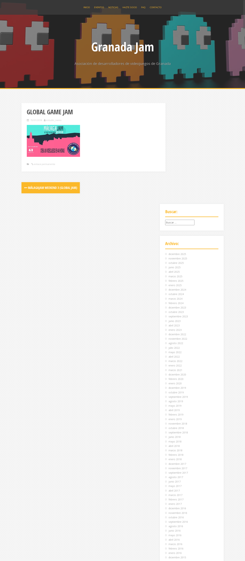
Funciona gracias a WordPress (38, 553)
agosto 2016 (176, 425)
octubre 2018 (176, 327)
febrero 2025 (176, 180)
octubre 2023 (176, 211)
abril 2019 (174, 309)
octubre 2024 (176, 193)
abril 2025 (174, 171)
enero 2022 (175, 265)
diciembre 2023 (177, 206)
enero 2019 (175, 318)
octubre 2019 (176, 291)
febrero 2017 (176, 398)
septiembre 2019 (178, 296)
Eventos (99, 7)
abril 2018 (174, 345)
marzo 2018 (175, 349)
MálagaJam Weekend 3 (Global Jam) (50, 188)
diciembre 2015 (177, 456)
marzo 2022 (175, 260)
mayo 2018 (175, 340)
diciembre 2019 (177, 287)
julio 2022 (174, 247)
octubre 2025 (176, 162)
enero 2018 (175, 358)
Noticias (113, 7)
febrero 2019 (176, 314)
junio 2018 (175, 336)
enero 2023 (175, 229)
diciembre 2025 (177, 153)
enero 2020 (175, 282)
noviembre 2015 (178, 461)
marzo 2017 (175, 394)
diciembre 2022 (177, 233)
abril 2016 (174, 439)
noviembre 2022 (178, 238)
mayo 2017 (175, 385)
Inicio (87, 7)
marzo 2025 (175, 175)
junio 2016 (175, 430)
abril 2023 (174, 224)
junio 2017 (175, 381)
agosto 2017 (176, 376)
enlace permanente (44, 164)
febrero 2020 (176, 278)
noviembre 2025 (178, 157)
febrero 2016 (176, 447)
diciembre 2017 (177, 363)
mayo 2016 (175, 434)
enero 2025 (175, 184)
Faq (143, 7)
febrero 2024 (176, 202)
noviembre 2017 (178, 367)
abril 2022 (174, 255)
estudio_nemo (54, 120)
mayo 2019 (175, 305)
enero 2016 (175, 452)
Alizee (70, 553)
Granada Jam (122, 46)
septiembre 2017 (178, 372)
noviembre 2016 (178, 412)
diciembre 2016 (177, 407)
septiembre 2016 (178, 421)
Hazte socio (130, 7)
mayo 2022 (175, 251)
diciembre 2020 (177, 273)
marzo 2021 (175, 269)
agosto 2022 (176, 242)
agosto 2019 (176, 300)
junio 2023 (175, 220)
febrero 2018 (176, 354)
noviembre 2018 (178, 322)
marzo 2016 (175, 443)
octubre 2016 (176, 416)
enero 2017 (175, 403)
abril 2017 (174, 389)
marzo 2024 (175, 198)
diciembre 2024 (177, 188)
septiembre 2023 (178, 215)
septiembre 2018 (178, 331)
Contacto (156, 7)
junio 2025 (175, 166)
